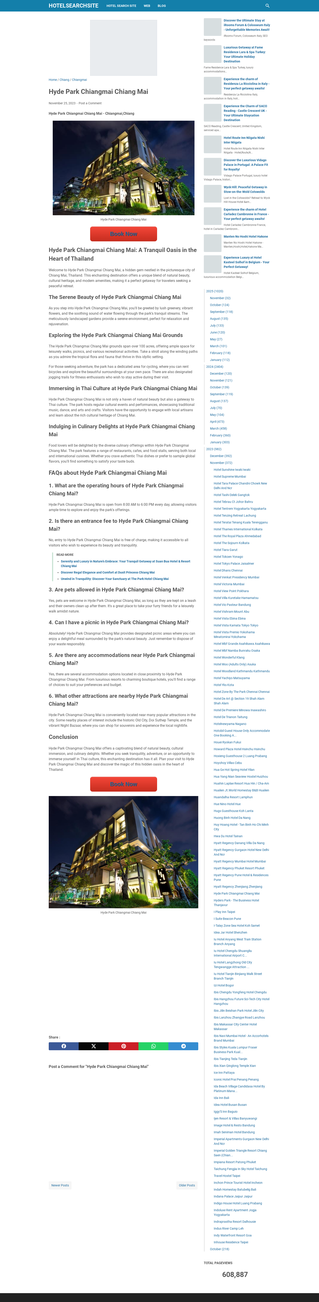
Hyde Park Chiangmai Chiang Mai (237, 893)
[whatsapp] (153, 1046)
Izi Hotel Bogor (224, 985)
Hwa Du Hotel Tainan (228, 836)
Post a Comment (90, 103)
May (216, 339)
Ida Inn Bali (221, 1098)
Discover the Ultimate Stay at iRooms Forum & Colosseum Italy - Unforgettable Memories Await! (247, 25)
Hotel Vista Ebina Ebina (230, 618)
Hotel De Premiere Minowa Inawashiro (240, 710)
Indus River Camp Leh (229, 1228)
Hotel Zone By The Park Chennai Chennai (242, 692)
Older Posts (187, 1185)
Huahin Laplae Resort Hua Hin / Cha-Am (241, 783)
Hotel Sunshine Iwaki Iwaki (232, 469)
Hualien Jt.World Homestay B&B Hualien (241, 790)
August (219, 318)
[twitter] (94, 1046)
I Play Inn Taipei (224, 912)
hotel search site (121, 6)
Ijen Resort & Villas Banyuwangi (235, 1118)
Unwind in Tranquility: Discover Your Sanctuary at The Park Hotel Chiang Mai (115, 579)
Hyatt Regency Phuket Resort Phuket (239, 868)
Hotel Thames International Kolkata (238, 529)
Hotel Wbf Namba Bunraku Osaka (237, 650)
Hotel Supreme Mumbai (230, 476)
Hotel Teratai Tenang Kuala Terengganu (241, 522)
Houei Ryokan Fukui (227, 742)
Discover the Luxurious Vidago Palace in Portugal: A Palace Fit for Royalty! (246, 164)
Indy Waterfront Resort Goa (233, 1235)
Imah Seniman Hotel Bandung (234, 1132)
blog (162, 6)
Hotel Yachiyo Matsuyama (232, 678)
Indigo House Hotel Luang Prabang (238, 1203)
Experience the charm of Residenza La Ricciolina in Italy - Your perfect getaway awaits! (246, 83)
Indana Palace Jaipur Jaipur (233, 1196)
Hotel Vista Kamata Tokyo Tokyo (236, 625)
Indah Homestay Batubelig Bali (235, 1189)
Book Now (123, 234)
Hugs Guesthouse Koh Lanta (233, 811)
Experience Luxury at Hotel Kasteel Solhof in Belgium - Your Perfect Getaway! (246, 262)
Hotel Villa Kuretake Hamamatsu (236, 598)
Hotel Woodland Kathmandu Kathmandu (242, 671)
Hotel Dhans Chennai (228, 570)
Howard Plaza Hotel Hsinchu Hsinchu (239, 749)
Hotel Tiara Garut (225, 550)
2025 (214, 291)
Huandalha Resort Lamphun (233, 797)
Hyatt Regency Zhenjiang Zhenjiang (238, 886)
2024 (214, 366)
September (221, 312)
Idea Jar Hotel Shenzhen (230, 932)
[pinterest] (123, 1046)
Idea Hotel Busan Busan (230, 1104)
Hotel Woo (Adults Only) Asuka (235, 664)
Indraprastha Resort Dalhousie (235, 1221)
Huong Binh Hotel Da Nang (232, 818)
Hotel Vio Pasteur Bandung (232, 604)
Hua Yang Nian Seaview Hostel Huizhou (241, 776)
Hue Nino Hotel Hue (227, 804)
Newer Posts (60, 1185)
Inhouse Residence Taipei (231, 1242)
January (220, 360)
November (220, 298)
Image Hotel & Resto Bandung (234, 1125)
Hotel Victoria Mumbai (229, 584)
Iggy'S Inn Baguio (225, 1111)
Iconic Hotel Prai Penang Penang (236, 1079)
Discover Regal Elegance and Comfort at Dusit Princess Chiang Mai (108, 572)
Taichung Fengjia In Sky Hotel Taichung (240, 1169)
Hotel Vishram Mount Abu (231, 611)
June (217, 332)
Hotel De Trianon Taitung (230, 717)
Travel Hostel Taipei (227, 1176)
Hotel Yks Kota (224, 685)
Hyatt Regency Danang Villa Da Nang (239, 843)
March (218, 346)
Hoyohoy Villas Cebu (228, 763)
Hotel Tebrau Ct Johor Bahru (233, 502)
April (217, 421)
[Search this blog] (267, 5)
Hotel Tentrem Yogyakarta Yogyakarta (240, 508)
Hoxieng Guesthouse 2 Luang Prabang (240, 756)
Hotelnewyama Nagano (230, 724)
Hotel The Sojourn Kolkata (231, 543)
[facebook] (64, 1046)
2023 (214, 449)
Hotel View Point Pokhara (231, 591)
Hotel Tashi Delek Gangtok (232, 495)
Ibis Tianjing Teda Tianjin (230, 1059)
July (217, 325)
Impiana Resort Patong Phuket (235, 1162)
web (147, 6)
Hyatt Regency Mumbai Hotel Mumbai (240, 861)
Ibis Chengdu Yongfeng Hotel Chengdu (240, 992)
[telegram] (183, 1046)
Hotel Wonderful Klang (229, 657)
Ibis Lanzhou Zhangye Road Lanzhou (239, 1017)
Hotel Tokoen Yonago (228, 556)
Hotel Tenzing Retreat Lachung (235, 515)
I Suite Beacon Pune (227, 918)
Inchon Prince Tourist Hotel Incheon (238, 1182)
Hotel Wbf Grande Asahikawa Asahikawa (242, 643)
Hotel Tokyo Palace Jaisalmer (234, 563)
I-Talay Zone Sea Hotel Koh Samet (237, 925)
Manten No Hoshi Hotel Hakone (246, 236)
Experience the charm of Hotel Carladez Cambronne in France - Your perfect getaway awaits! (246, 214)
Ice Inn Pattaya (224, 1072)
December (221, 373)
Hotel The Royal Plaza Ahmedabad (237, 536)
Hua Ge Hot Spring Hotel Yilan (234, 769)
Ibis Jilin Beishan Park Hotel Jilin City (239, 1010)
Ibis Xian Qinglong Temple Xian (235, 1066)
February (220, 353)
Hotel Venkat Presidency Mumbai (236, 577)
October (219, 305)
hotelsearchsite (73, 5)
